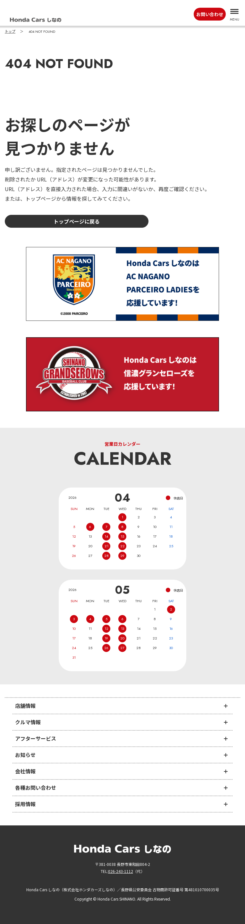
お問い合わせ (209, 14)
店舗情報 (25, 705)
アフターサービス (35, 738)
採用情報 (25, 804)
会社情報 (25, 771)
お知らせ (25, 755)
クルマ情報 (28, 722)
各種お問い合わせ (35, 787)
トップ (10, 31)
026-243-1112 (120, 871)
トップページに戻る (77, 221)
